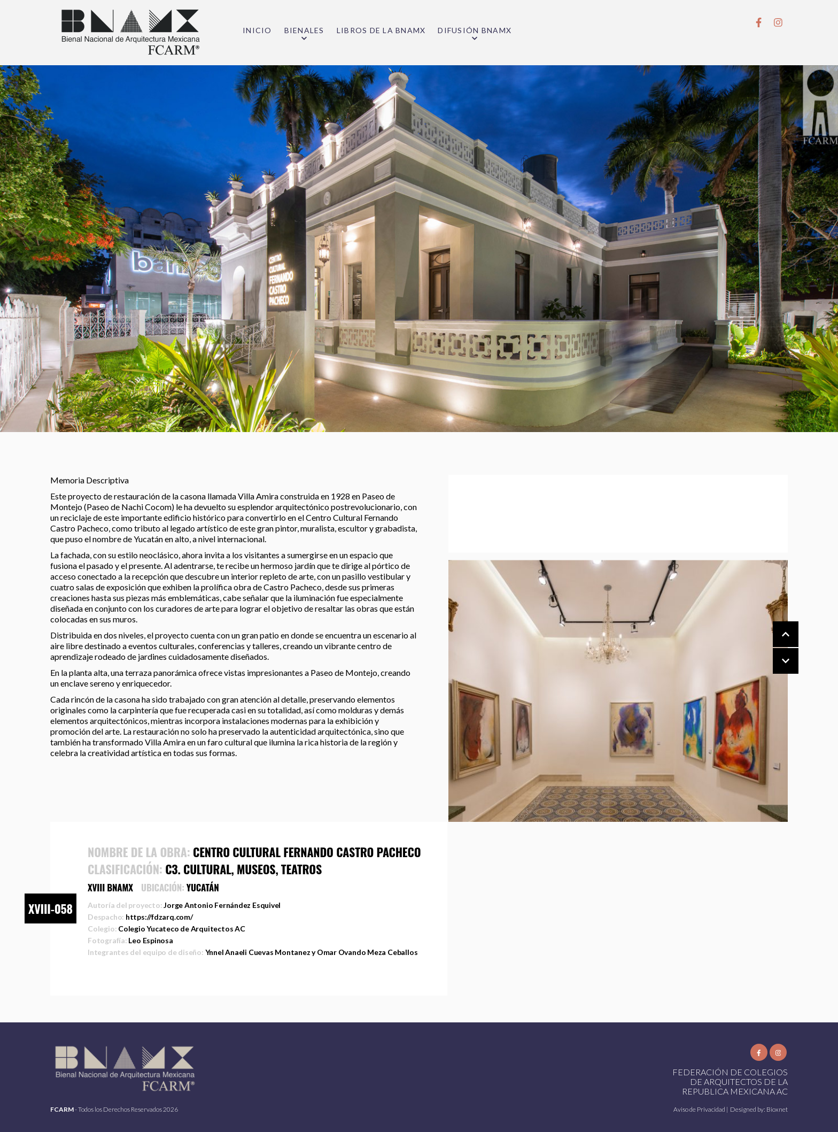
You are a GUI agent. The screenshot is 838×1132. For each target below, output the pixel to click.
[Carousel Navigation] (775, 648)
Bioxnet (777, 1109)
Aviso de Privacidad (699, 1109)
